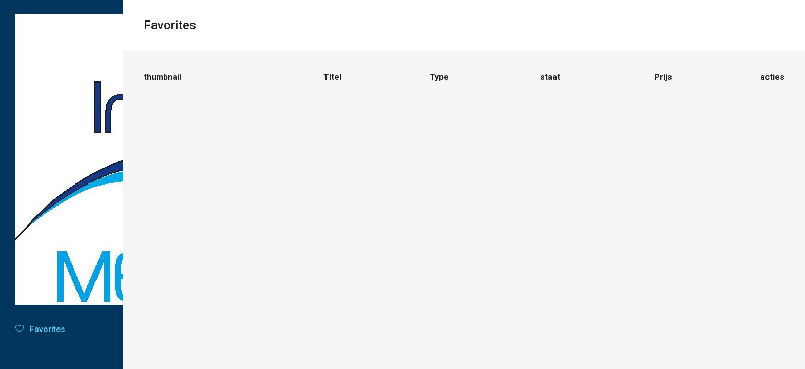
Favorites (40, 329)
